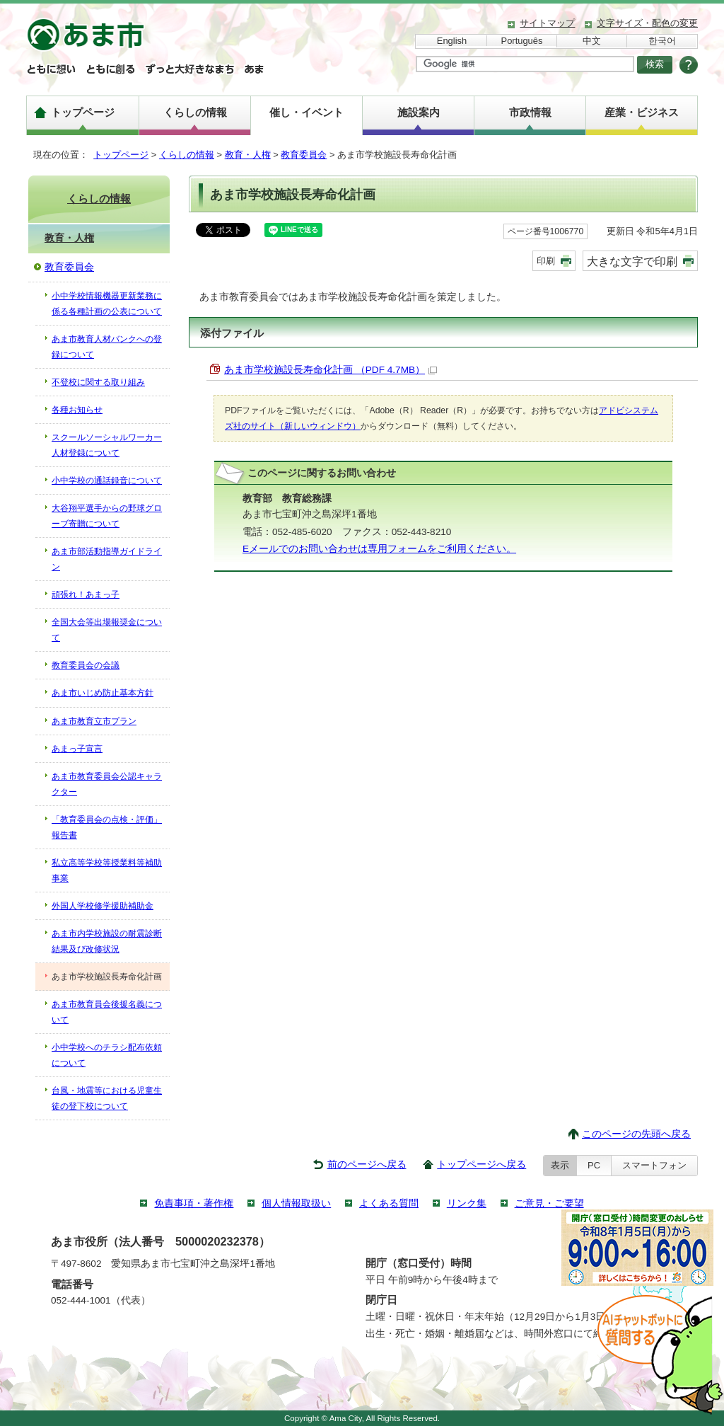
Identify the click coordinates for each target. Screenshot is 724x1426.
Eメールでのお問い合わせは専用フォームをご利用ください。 (379, 549)
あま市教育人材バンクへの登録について (107, 347)
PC (594, 1165)
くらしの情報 (195, 112)
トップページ (83, 112)
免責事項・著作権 (193, 1203)
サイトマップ (547, 23)
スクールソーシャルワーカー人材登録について (107, 445)
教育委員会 (304, 154)
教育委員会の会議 (85, 665)
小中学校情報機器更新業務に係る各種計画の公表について (107, 303)
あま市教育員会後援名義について (107, 1012)
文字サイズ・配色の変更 (647, 23)
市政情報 (530, 112)
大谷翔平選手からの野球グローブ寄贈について (107, 516)
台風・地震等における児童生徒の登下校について (107, 1098)
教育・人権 (248, 154)
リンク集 (466, 1203)
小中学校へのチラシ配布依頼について (107, 1055)
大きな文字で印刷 (632, 261)
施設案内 (418, 112)
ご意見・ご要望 (549, 1203)
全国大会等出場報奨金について (107, 630)
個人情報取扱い (296, 1203)
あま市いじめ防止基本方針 (102, 693)
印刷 (546, 260)
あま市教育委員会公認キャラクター (107, 784)
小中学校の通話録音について (107, 480)
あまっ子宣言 (77, 749)
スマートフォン (654, 1165)
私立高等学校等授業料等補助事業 (107, 870)
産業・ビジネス (642, 112)
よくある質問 (389, 1203)
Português (522, 40)
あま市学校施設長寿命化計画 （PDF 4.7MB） (330, 369)
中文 (592, 40)
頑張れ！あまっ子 (85, 594)
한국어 (662, 40)
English (452, 40)
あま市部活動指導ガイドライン (107, 559)
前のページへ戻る (367, 1164)
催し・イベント (306, 112)
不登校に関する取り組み (98, 382)
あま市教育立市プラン (94, 721)
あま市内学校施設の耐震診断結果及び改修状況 (107, 941)
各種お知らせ (77, 410)
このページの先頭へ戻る (636, 1134)
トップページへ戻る (481, 1164)
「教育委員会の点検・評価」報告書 (107, 827)
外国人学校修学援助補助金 (102, 906)
